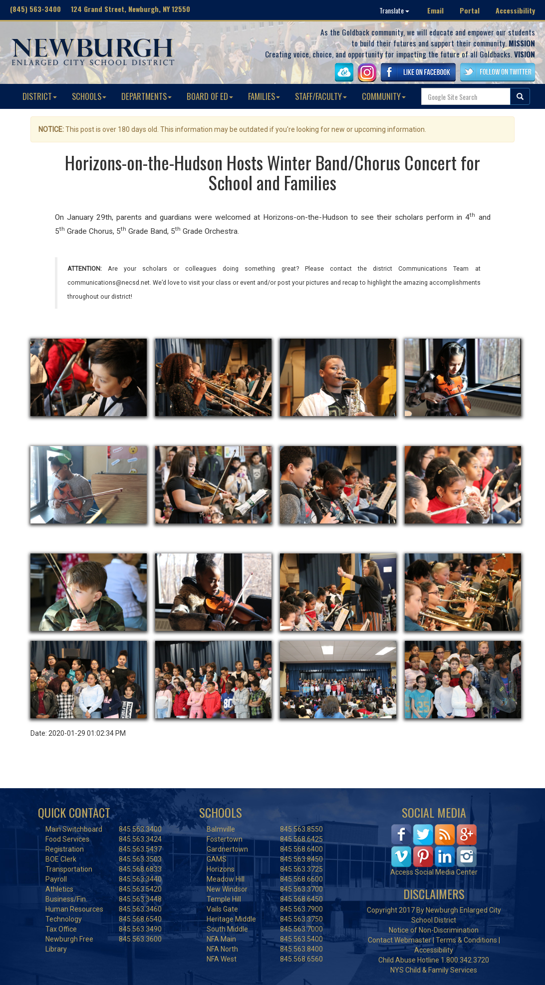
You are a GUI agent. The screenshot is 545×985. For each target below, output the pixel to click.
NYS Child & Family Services (433, 970)
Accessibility (515, 10)
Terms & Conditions (466, 940)
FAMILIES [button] (264, 96)
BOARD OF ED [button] (210, 96)
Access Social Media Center (434, 872)
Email (435, 10)
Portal (470, 10)
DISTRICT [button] (39, 96)
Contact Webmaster (399, 940)
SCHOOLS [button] (89, 96)
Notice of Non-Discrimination (434, 930)
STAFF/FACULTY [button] (321, 96)
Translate (394, 10)
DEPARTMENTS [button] (146, 96)
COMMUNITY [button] (384, 96)
